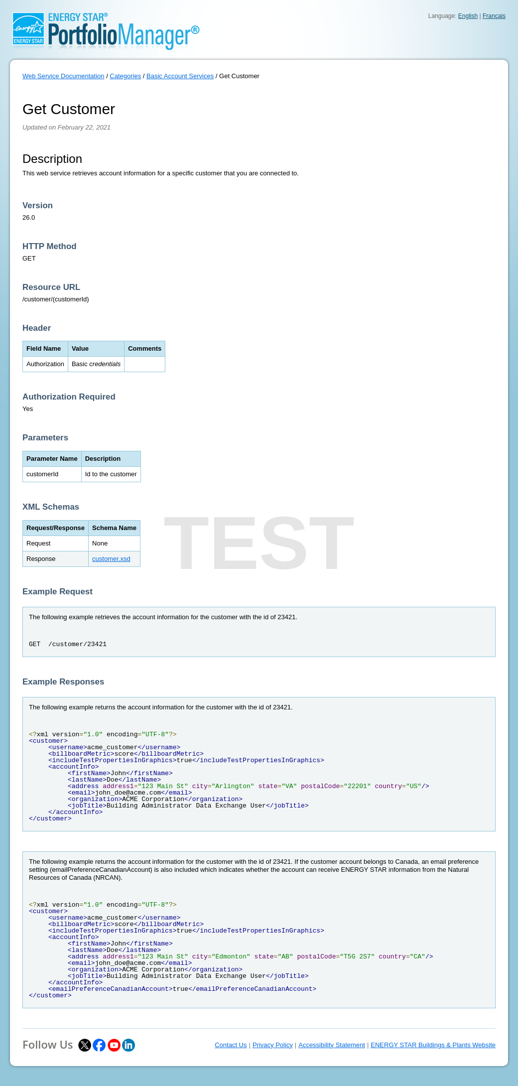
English (468, 15)
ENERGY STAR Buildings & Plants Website (433, 1045)
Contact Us (231, 1045)
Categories (125, 76)
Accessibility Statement (331, 1045)
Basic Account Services (180, 76)
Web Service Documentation (63, 76)
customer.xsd (111, 558)
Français (494, 15)
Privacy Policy (273, 1045)
